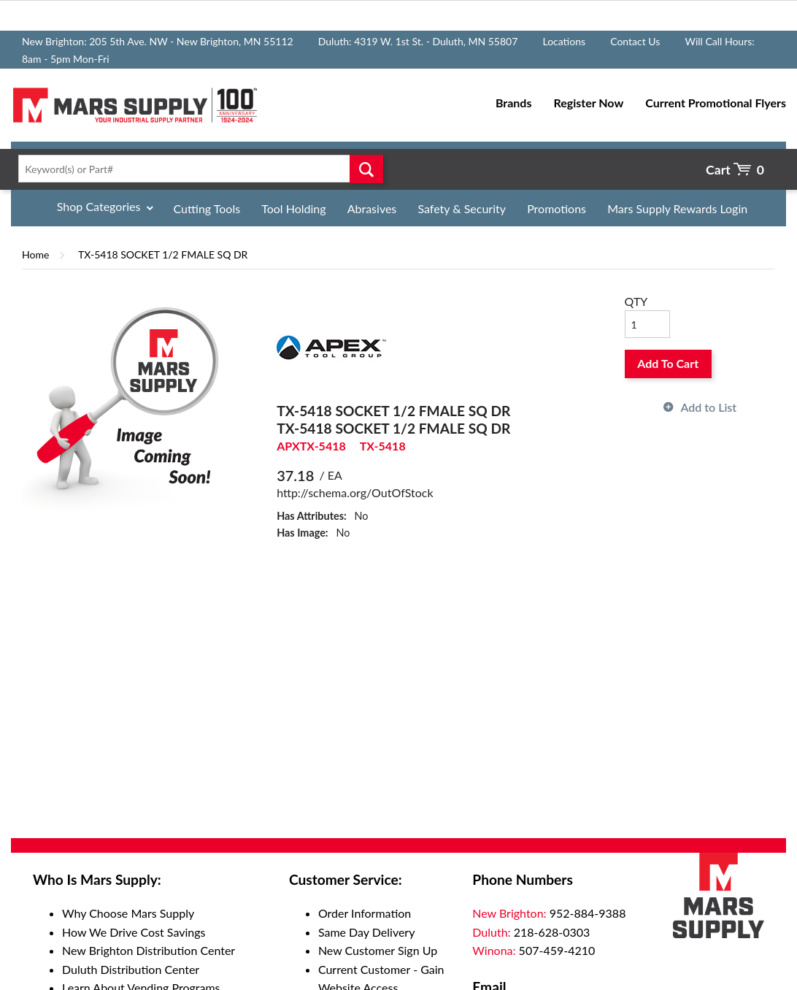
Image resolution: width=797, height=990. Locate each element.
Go (366, 169)
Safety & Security (461, 208)
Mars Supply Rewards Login (677, 208)
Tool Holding (293, 208)
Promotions (556, 208)
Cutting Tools (207, 208)
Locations (563, 41)
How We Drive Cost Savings (133, 932)
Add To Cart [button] (667, 363)
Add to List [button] (708, 407)
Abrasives (372, 208)
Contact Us (635, 41)
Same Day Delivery (366, 932)
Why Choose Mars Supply (128, 913)
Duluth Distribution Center (130, 969)
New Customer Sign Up (377, 950)
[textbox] (196, 169)
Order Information (364, 913)
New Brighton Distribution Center (148, 950)
